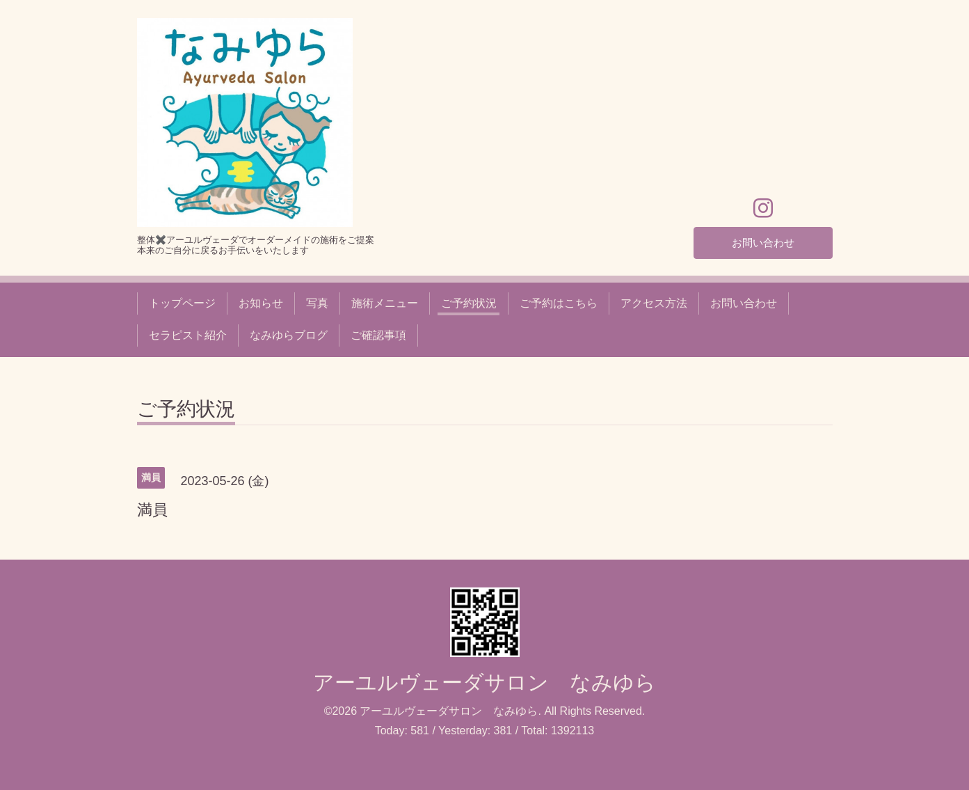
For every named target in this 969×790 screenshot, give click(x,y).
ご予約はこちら (559, 303)
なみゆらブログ (289, 335)
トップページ (182, 303)
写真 (317, 303)
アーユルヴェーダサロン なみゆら (484, 682)
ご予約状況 (469, 303)
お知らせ (261, 303)
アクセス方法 (653, 303)
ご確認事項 (378, 335)
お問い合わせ (763, 242)
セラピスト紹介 (188, 335)
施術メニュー (384, 303)
